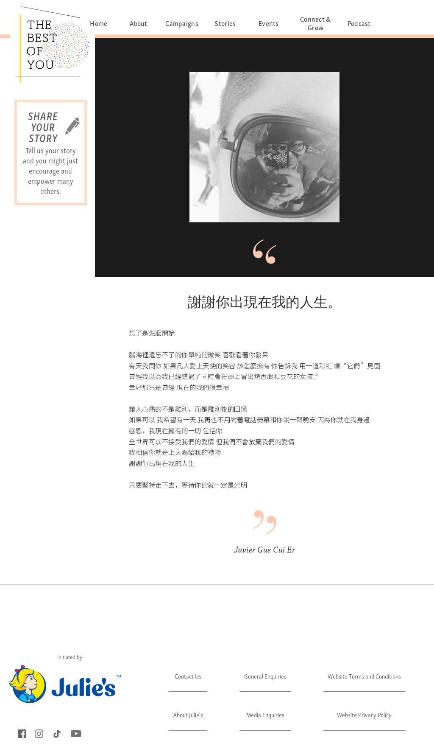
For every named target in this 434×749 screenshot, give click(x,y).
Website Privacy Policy (364, 714)
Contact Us (188, 676)
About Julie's (188, 714)
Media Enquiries (265, 714)
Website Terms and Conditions (364, 676)
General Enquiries (265, 676)
